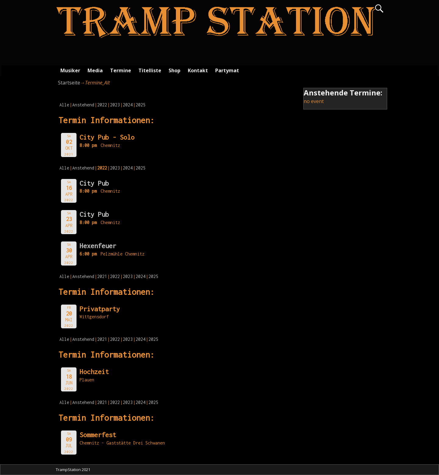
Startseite (69, 82)
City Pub (94, 183)
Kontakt (198, 70)
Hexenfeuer (98, 246)
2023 (115, 104)
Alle (64, 104)
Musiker (70, 70)
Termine (120, 70)
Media (95, 70)
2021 (102, 276)
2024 (128, 104)
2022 (102, 104)
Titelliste (149, 70)
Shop (174, 70)
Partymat (227, 70)
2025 (140, 104)
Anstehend (83, 104)
